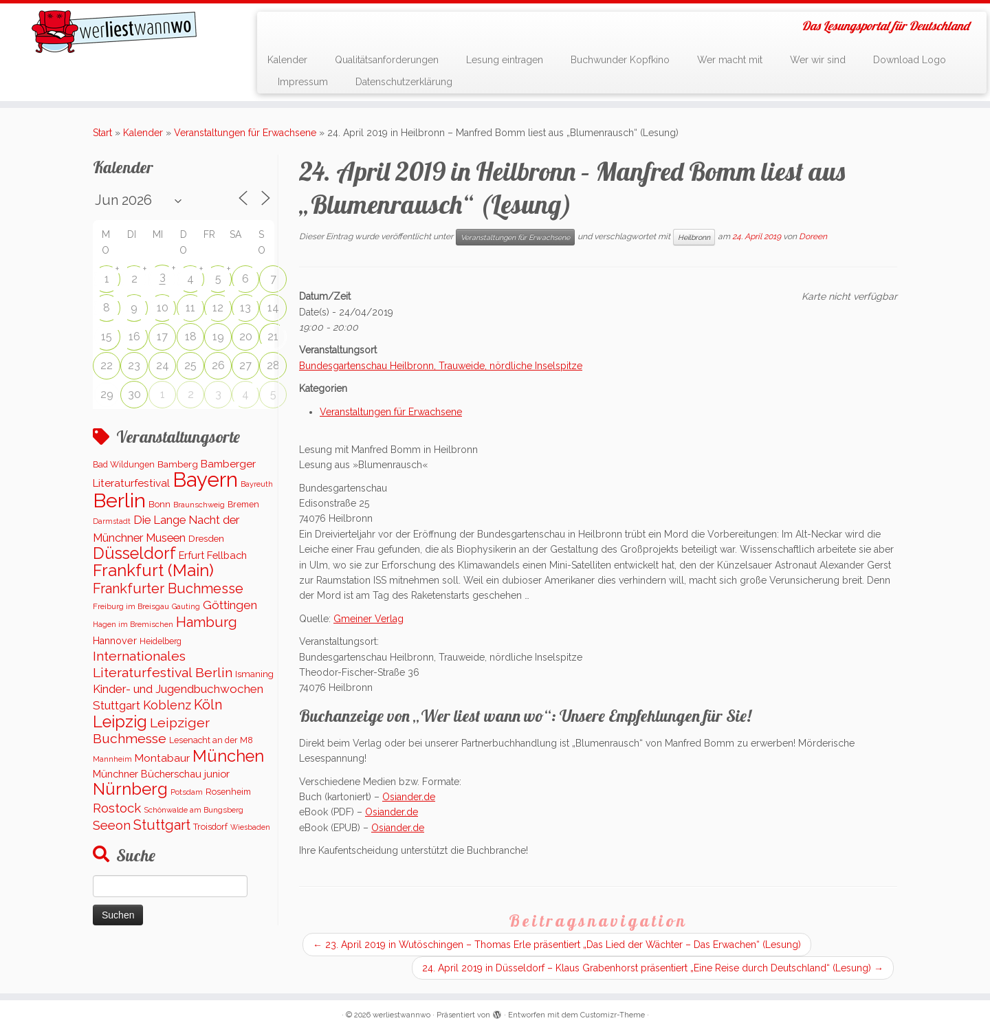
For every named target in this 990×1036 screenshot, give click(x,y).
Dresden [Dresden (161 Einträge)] (206, 538)
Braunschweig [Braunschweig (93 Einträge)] (199, 504)
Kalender (287, 59)
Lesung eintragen (504, 59)
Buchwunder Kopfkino (620, 59)
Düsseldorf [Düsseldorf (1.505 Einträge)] (134, 553)
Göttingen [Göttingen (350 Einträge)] (230, 605)
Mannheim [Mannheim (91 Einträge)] (112, 759)
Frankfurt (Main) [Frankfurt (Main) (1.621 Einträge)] (153, 570)
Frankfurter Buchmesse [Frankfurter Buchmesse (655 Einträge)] (168, 588)
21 (272, 336)
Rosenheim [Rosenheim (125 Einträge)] (228, 791)
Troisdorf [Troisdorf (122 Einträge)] (210, 827)
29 (106, 394)
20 (245, 336)
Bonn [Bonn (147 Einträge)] (159, 503)
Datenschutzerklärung (403, 81)
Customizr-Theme (612, 1015)
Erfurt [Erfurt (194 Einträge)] (191, 555)
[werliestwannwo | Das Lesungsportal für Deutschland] (114, 31)
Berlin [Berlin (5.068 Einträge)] (119, 500)
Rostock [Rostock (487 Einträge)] (117, 807)
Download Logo (909, 59)
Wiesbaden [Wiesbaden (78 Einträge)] (250, 827)
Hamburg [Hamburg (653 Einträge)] (206, 622)
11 (190, 307)
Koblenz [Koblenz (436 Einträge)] (167, 705)
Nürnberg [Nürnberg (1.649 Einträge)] (130, 789)
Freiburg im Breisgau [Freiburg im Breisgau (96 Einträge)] (131, 606)
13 (245, 307)
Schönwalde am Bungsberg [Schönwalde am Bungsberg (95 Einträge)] (193, 810)
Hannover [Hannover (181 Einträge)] (115, 640)
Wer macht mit (729, 59)
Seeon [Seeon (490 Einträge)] (112, 825)
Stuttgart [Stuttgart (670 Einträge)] (161, 825)
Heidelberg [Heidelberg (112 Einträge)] (161, 641)
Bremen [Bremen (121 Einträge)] (243, 504)
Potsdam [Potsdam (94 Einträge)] (186, 792)
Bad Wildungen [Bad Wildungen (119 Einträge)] (124, 464)
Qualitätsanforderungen (387, 59)
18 (191, 336)
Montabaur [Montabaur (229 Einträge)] (162, 758)
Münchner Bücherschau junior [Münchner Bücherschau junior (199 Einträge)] (161, 774)
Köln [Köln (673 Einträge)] (208, 704)
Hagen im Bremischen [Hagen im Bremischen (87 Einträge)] (133, 624)
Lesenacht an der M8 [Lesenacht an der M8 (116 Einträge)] (211, 740)
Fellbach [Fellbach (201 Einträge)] (227, 555)
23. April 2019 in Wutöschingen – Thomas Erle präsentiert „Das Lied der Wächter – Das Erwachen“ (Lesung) (557, 944)
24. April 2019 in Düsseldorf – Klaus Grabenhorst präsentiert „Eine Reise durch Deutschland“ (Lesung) (652, 967)
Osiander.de (408, 796)
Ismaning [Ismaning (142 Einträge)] (254, 673)
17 (162, 336)
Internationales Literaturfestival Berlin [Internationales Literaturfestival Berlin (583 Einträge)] (162, 664)
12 (217, 307)
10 (162, 307)
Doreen (813, 236)
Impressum (303, 81)
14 (273, 307)
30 (134, 394)
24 (162, 365)
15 (106, 336)
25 (190, 365)
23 (134, 365)
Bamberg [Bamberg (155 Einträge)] (177, 464)
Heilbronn (694, 237)
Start (102, 132)
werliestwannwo (401, 1015)
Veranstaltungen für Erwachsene (245, 132)
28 (273, 365)
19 (218, 336)
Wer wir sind (818, 59)
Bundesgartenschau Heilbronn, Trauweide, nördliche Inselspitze (440, 365)
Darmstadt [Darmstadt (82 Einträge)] (112, 521)
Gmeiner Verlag (368, 618)
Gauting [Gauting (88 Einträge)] (186, 606)
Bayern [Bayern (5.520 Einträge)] (205, 479)
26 (218, 365)
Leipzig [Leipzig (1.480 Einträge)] (120, 721)
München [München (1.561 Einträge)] (228, 756)
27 (245, 365)
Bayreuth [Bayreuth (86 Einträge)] (257, 484)
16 (134, 336)
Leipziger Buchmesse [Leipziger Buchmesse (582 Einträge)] (151, 731)
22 (106, 365)
